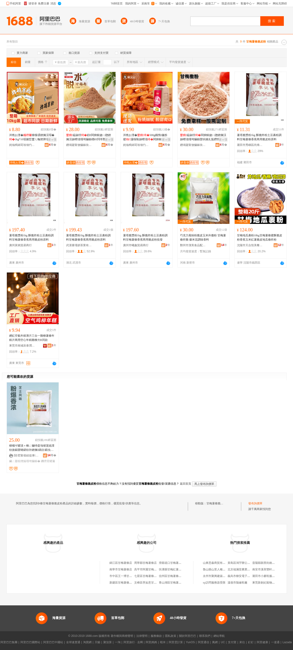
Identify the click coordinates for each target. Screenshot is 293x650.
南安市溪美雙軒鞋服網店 (267, 569)
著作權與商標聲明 (122, 636)
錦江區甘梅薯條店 (120, 562)
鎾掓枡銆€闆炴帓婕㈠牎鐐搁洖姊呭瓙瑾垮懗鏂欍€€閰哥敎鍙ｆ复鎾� (88, 137)
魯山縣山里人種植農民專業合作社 (224, 569)
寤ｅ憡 (52, 139)
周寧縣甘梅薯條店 (145, 562)
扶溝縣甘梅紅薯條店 (171, 569)
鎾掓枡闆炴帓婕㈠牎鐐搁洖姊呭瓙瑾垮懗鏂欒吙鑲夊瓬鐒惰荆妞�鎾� (203, 137)
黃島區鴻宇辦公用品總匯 (243, 562)
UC (223, 642)
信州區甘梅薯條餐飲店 (173, 576)
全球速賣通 (73, 642)
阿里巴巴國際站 (30, 642)
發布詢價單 (255, 503)
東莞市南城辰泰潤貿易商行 (22, 345)
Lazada (287, 642)
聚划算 (107, 642)
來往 (242, 642)
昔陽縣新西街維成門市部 (267, 562)
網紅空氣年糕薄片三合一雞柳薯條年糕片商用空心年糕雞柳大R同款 (31, 338)
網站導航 (219, 636)
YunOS (190, 642)
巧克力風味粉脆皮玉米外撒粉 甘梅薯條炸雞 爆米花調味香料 (203, 237)
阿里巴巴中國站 (53, 642)
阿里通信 (203, 642)
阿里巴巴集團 (8, 642)
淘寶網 (87, 642)
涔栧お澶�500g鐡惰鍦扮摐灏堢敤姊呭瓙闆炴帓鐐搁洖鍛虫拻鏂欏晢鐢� (145, 137)
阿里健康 (262, 642)
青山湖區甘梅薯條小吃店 (174, 582)
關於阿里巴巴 (187, 636)
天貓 (97, 642)
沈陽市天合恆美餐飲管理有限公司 (250, 245)
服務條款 (156, 636)
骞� (52, 144)
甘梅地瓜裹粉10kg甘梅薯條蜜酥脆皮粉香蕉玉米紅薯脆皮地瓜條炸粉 (259, 237)
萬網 (215, 642)
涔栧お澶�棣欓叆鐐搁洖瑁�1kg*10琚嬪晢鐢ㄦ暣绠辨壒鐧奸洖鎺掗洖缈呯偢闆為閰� (31, 137)
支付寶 (232, 642)
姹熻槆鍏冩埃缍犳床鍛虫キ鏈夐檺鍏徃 (22, 145)
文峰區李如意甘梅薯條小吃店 (152, 582)
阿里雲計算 (176, 642)
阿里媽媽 (151, 642)
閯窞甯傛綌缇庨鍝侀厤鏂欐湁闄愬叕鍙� (27, 455)
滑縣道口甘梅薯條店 (171, 562)
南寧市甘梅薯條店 (120, 569)
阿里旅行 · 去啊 (133, 642)
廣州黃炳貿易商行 (20, 245)
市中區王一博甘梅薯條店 (124, 576)
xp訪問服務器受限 (214, 582)
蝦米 (163, 642)
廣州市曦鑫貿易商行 (136, 245)
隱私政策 (170, 636)
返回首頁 (185, 483)
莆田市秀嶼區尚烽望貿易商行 (250, 145)
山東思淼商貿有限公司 (217, 562)
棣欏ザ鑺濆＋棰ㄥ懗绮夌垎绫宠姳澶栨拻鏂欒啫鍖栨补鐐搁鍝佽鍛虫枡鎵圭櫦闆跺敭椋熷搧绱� (31, 448)
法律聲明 (142, 636)
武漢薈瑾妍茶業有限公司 (79, 245)
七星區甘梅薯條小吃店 (148, 576)
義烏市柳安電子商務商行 (243, 576)
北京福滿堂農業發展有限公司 (246, 569)
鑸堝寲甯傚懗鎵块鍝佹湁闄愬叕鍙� (79, 145)
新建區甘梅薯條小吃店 (123, 582)
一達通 (275, 642)
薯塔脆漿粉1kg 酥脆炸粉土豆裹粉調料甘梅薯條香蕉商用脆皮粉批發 (145, 237)
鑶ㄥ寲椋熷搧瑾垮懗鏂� (24, 461)
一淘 (117, 642)
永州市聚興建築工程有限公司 (221, 576)
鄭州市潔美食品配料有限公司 (193, 245)
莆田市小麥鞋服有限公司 (267, 576)
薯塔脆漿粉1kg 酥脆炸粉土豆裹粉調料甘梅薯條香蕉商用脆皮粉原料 (259, 137)
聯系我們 (204, 636)
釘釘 (251, 642)
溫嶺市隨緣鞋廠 (237, 582)
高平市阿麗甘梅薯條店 (148, 569)
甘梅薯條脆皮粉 (216, 503)
